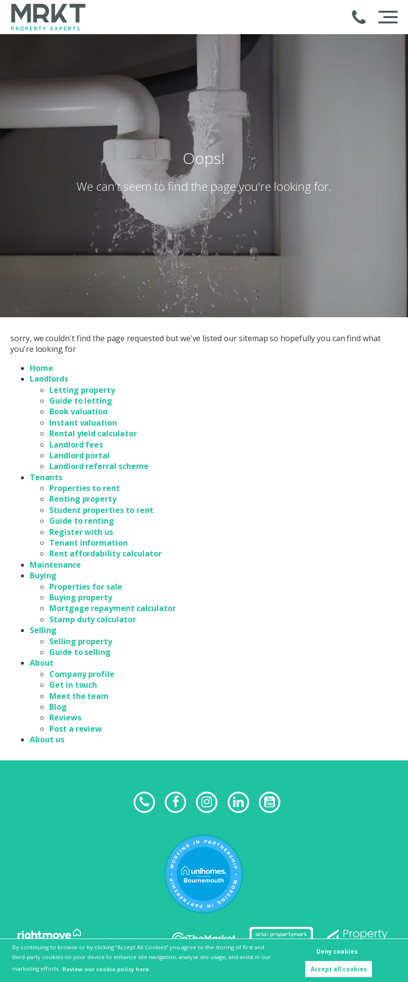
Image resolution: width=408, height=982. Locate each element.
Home (41, 368)
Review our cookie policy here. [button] (106, 969)
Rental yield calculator (93, 433)
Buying (43, 575)
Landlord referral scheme (99, 466)
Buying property (80, 597)
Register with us (81, 532)
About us (47, 739)
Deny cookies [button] (337, 951)
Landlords (49, 378)
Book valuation (78, 411)
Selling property (80, 641)
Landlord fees (76, 444)
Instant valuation (83, 422)
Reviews (65, 717)
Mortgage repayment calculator (112, 608)
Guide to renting (81, 520)
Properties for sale (85, 586)
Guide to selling (80, 652)
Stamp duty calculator (92, 619)
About (42, 662)
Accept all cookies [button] (339, 969)
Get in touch (73, 684)
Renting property (83, 498)
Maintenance (55, 564)
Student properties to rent (101, 510)
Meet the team (79, 696)
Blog (58, 706)
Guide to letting (80, 400)
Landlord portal (79, 455)
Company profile (82, 674)
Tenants (46, 477)
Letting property (82, 390)
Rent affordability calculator (105, 553)
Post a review (75, 728)
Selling (43, 630)
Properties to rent (84, 488)
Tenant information (88, 542)
